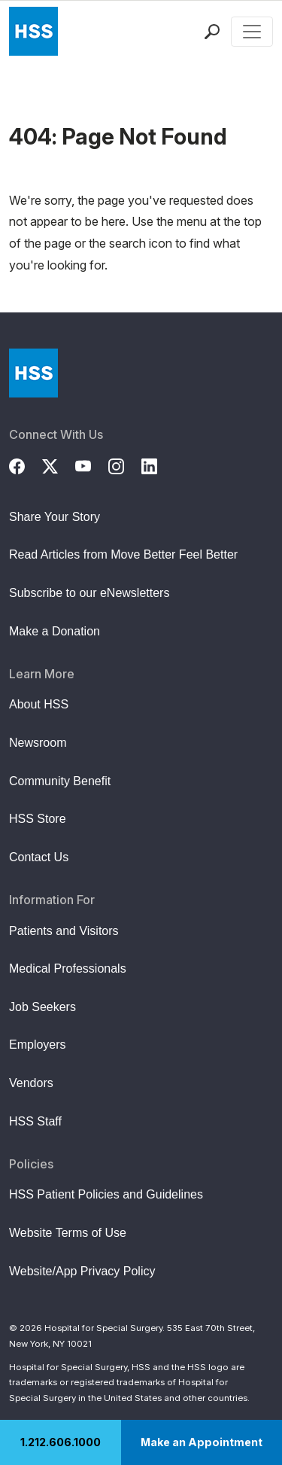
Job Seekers (42, 1007)
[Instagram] (124, 464)
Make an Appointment (201, 1442)
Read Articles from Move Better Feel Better (123, 554)
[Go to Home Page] (33, 373)
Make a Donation (54, 631)
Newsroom (37, 742)
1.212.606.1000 (60, 1442)
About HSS (38, 704)
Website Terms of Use (67, 1232)
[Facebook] (25, 464)
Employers (37, 1044)
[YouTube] (91, 464)
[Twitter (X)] (58, 464)
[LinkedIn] (157, 464)
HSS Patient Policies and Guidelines (106, 1194)
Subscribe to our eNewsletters (89, 592)
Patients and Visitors (64, 930)
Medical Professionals (67, 968)
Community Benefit (60, 781)
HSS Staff (35, 1121)
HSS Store (37, 818)
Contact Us (38, 857)
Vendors (31, 1083)
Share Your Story (54, 516)
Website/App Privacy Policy (82, 1271)
